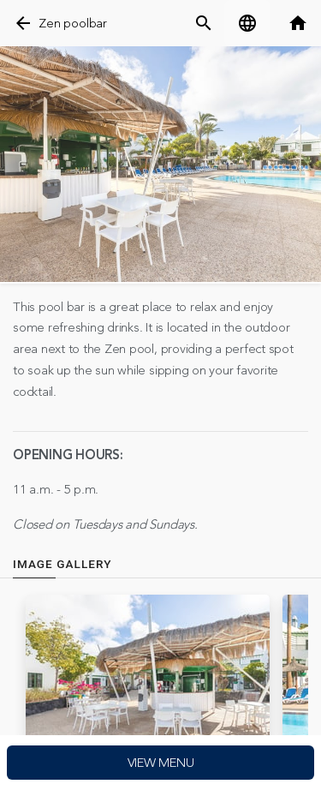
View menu (161, 763)
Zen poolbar (72, 23)
